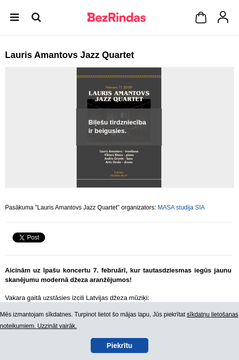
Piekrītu (119, 346)
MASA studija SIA (181, 207)
